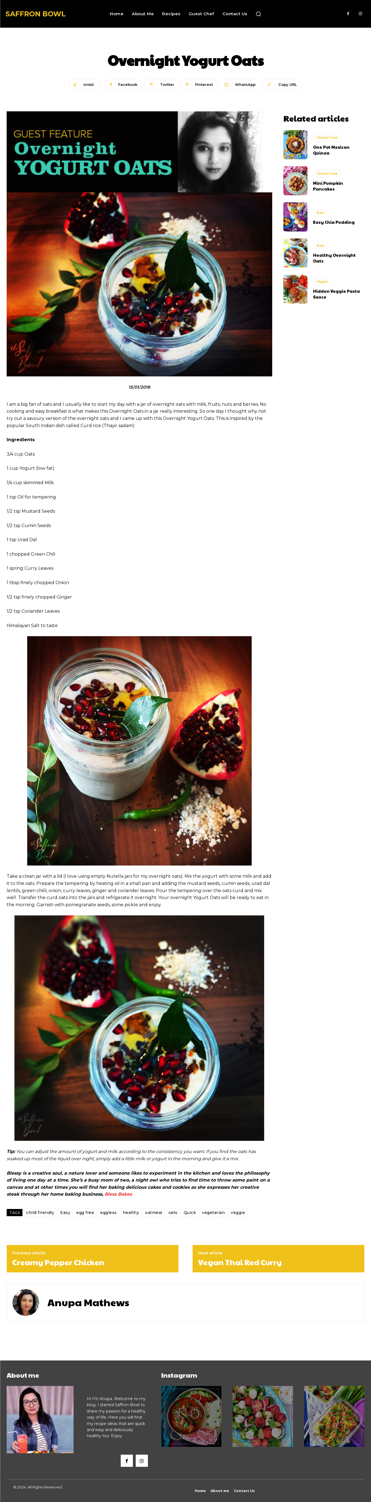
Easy (65, 1212)
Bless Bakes (118, 1194)
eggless (108, 1212)
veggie (238, 1212)
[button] (258, 13)
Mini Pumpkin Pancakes (328, 186)
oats (173, 1212)
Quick (190, 1212)
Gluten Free (327, 137)
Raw (320, 212)
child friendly (40, 1212)
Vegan (322, 281)
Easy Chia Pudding (334, 222)
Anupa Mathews (88, 1302)
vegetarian (213, 1212)
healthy (131, 1212)
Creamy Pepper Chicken (58, 1262)
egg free (85, 1212)
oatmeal (153, 1212)
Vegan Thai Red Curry (240, 1262)
